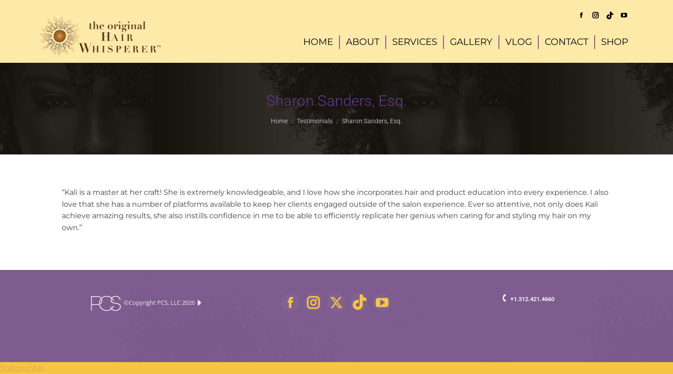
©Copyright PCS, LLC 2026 (145, 303)
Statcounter (22, 367)
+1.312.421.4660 (532, 299)
